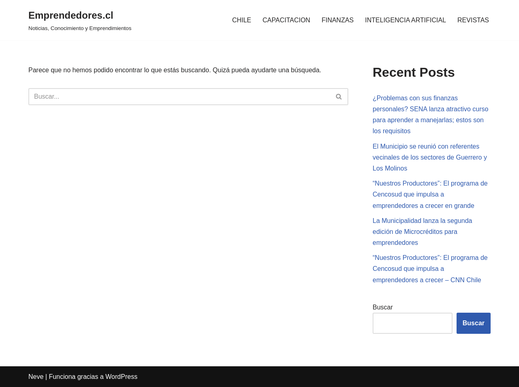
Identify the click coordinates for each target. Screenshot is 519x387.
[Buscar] (179, 96)
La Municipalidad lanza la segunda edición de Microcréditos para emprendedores (422, 231)
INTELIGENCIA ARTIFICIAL (405, 20)
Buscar (383, 307)
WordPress (121, 376)
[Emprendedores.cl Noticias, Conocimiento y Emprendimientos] (79, 20)
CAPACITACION (287, 20)
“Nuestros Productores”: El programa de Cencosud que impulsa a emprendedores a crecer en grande (430, 194)
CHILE (241, 20)
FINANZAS (338, 20)
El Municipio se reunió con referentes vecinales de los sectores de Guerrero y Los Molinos (430, 157)
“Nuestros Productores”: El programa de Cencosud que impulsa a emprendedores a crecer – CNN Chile (430, 268)
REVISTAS (473, 20)
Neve (35, 376)
